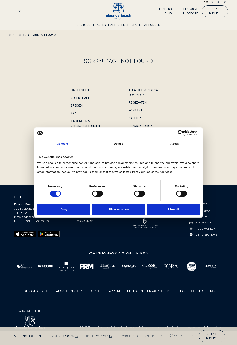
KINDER (149, 336)
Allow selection (118, 209)
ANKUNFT (57, 336)
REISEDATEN (138, 102)
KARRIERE (136, 118)
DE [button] (20, 11)
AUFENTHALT (106, 25)
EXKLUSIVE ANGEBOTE (190, 11)
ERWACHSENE (127, 336)
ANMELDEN (85, 221)
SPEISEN (123, 25)
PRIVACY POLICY (140, 126)
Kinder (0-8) (176, 336)
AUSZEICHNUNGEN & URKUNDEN (79, 291)
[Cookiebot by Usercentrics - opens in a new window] (183, 133)
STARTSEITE (17, 35)
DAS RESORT (86, 25)
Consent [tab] (62, 143)
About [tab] (174, 143)
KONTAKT (136, 110)
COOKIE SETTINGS (203, 291)
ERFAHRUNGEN (149, 25)
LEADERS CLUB (165, 11)
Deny (63, 209)
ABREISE (91, 336)
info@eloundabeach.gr (28, 217)
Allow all (173, 209)
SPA (134, 25)
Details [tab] (118, 143)
